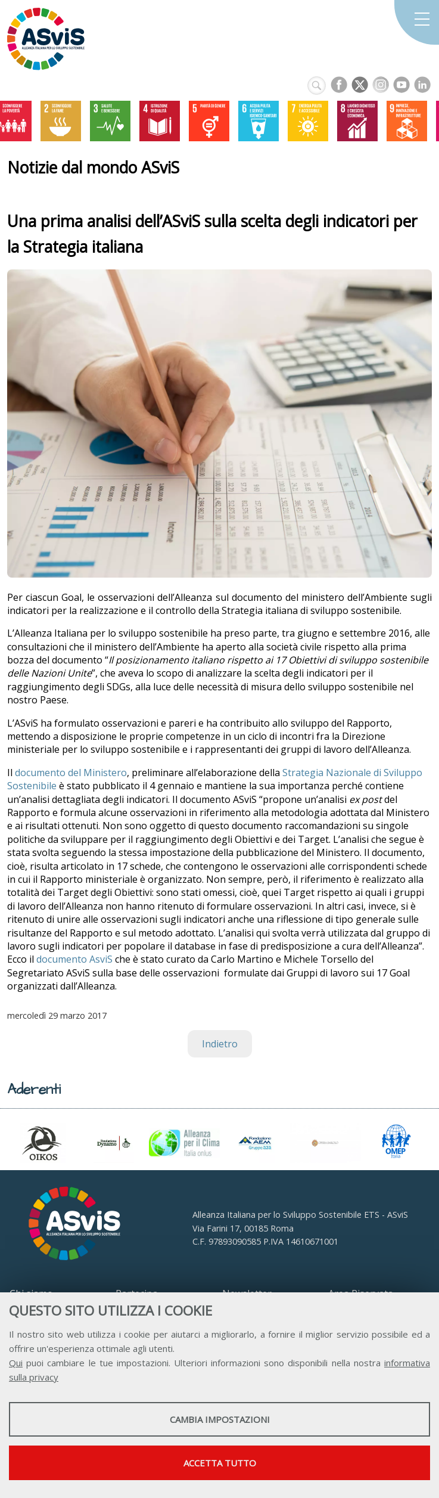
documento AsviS (74, 959)
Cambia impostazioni (220, 1419)
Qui (16, 1363)
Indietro (220, 1043)
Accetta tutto (219, 1463)
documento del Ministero (71, 772)
